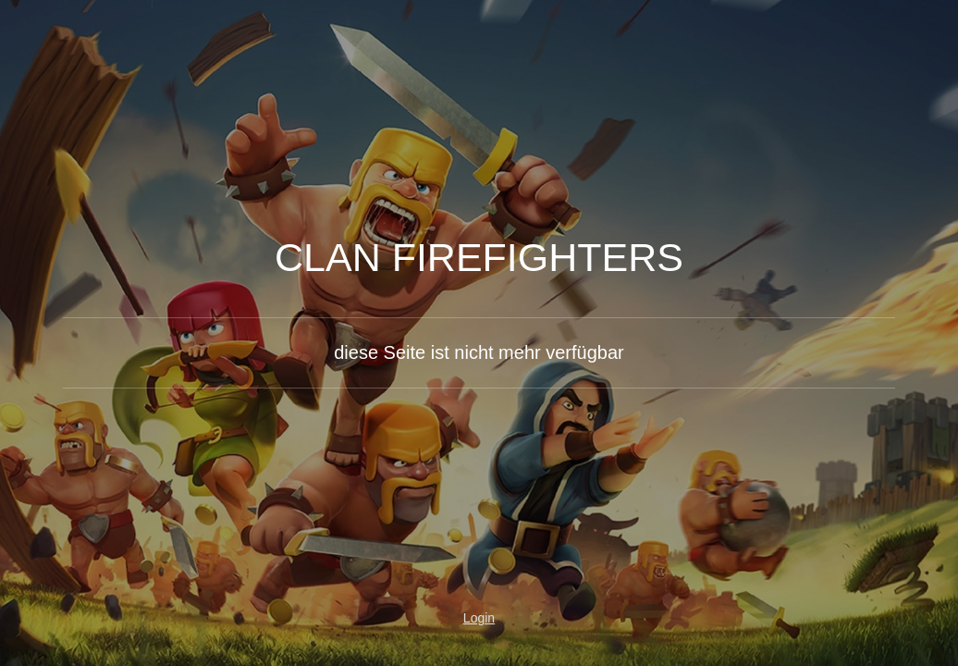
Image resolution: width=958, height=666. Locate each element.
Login (479, 617)
